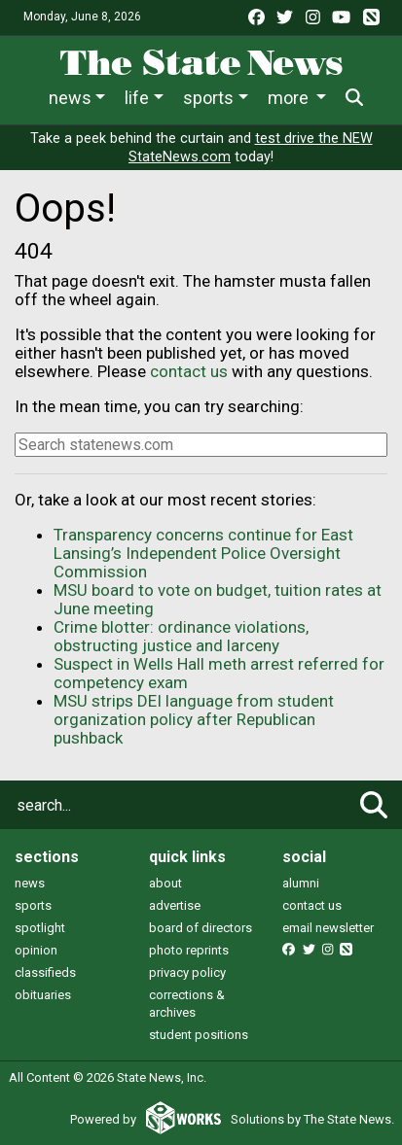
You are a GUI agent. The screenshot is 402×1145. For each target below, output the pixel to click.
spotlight (40, 927)
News (70, 97)
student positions (198, 1034)
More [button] (290, 97)
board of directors (200, 927)
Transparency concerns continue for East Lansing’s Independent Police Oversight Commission (203, 553)
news (30, 883)
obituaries (43, 995)
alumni (300, 883)
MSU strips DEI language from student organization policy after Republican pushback (194, 719)
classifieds (45, 972)
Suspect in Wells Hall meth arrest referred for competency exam (219, 673)
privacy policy (187, 972)
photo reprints (189, 950)
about (165, 883)
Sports (208, 97)
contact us (189, 371)
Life (137, 97)
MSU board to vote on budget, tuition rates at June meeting (218, 599)
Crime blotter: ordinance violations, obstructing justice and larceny (181, 636)
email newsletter (328, 927)
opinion (36, 950)
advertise (175, 905)
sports (33, 905)
